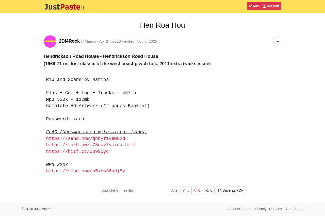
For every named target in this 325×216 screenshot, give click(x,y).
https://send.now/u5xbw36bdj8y (85, 171)
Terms (247, 209)
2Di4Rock (69, 41)
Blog (287, 209)
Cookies (275, 209)
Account (271, 6)
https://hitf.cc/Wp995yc (77, 151)
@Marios (88, 41)
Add (254, 6)
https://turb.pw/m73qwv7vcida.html (91, 144)
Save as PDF (230, 190)
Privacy (261, 209)
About (298, 209)
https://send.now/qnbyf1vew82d (85, 138)
